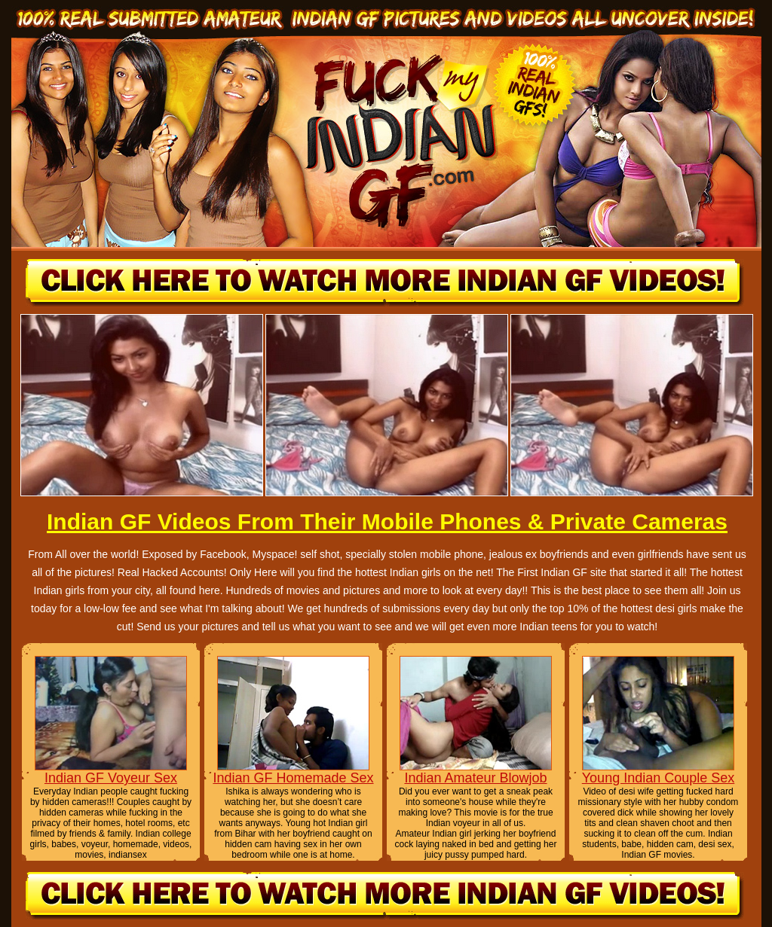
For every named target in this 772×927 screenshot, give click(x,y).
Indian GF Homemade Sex (293, 777)
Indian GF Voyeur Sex (110, 777)
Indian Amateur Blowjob (475, 777)
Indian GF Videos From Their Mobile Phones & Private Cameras (387, 521)
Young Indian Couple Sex (658, 777)
